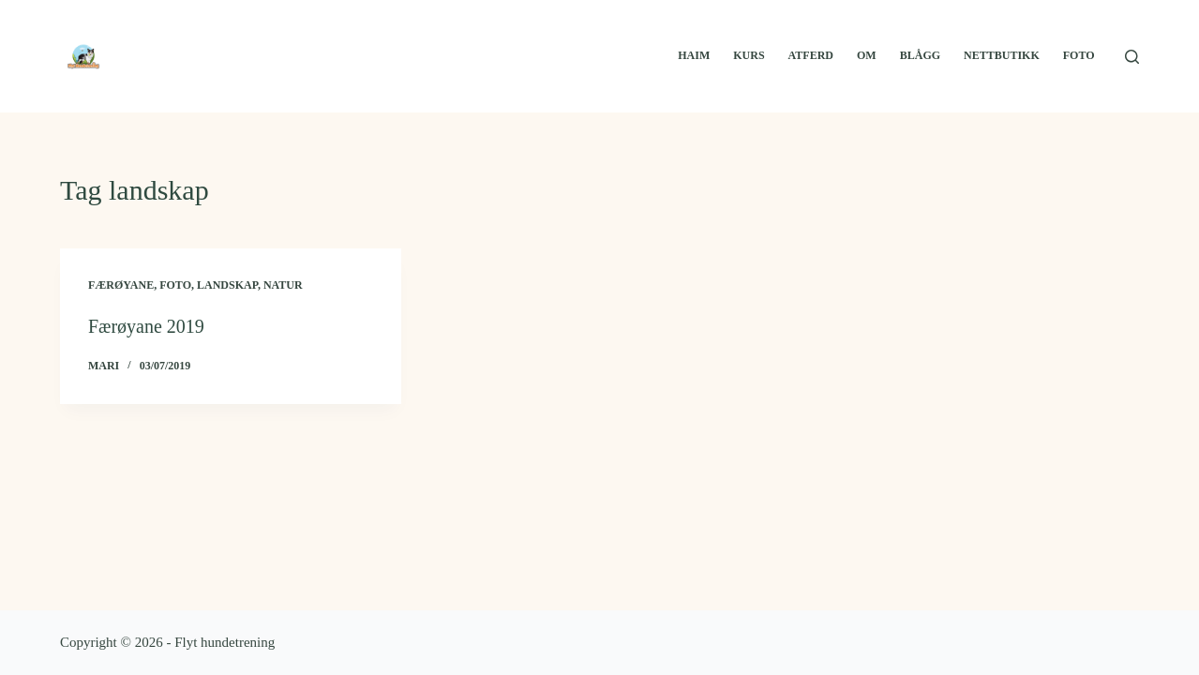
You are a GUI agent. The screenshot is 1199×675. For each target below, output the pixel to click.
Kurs (748, 55)
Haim (694, 55)
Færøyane (121, 285)
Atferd (810, 55)
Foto (1079, 55)
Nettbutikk (1002, 55)
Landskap (227, 285)
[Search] (1132, 57)
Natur (283, 285)
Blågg (920, 55)
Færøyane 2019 (146, 326)
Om (867, 55)
